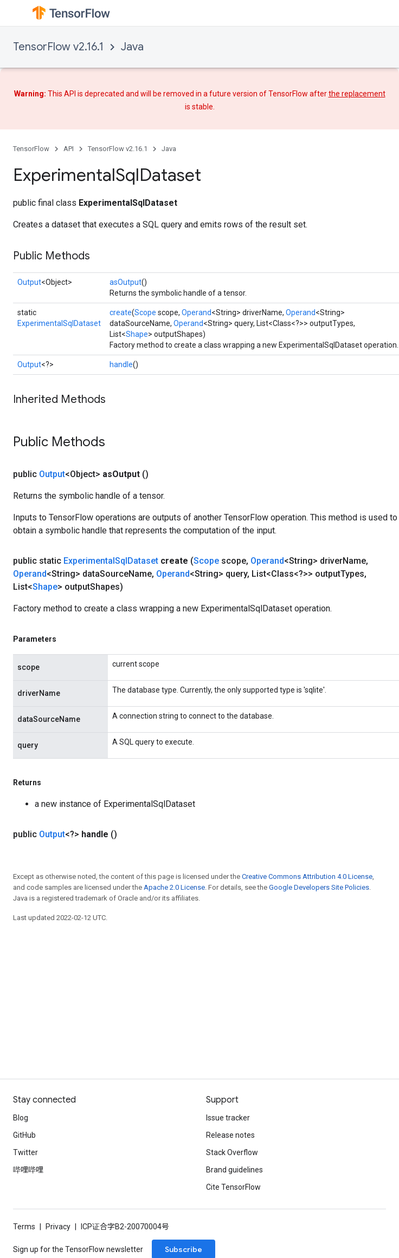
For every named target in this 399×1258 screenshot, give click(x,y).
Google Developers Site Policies (319, 887)
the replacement (357, 93)
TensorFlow (31, 149)
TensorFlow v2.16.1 (58, 47)
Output (29, 282)
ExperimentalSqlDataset (59, 323)
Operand (196, 312)
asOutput (125, 282)
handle (121, 364)
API (68, 149)
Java (132, 47)
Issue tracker (228, 1117)
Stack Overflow (232, 1152)
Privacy (58, 1226)
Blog (20, 1117)
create (121, 312)
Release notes (230, 1135)
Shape (137, 334)
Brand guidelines (234, 1169)
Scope (145, 312)
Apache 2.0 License (174, 887)
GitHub (24, 1135)
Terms (24, 1226)
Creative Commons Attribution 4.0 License (307, 876)
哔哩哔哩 (28, 1169)
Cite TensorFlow (233, 1187)
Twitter (25, 1152)
